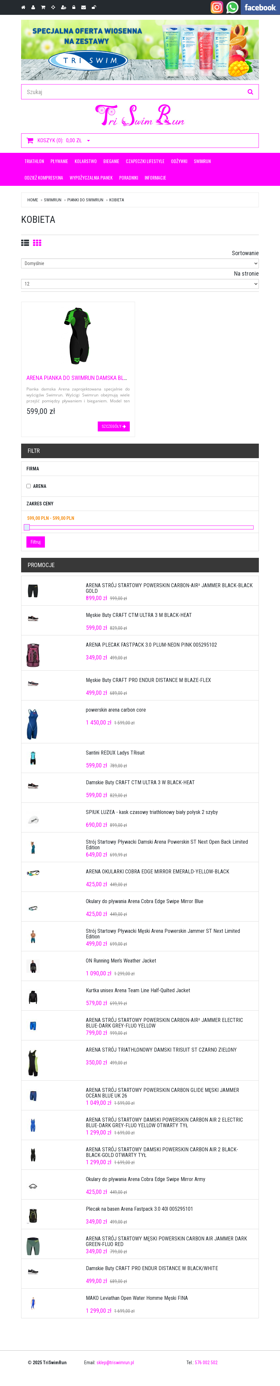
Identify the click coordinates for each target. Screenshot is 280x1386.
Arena (39, 486)
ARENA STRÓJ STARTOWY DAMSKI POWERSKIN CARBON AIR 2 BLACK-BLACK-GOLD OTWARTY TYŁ (162, 1152)
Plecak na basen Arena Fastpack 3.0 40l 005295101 (139, 1209)
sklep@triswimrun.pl (115, 1362)
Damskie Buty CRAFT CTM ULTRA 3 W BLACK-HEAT (140, 782)
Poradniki (128, 177)
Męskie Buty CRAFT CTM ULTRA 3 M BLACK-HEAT (139, 615)
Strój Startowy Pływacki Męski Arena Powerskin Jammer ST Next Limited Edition (163, 934)
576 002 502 (206, 1362)
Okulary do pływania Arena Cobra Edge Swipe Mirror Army (145, 1179)
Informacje (155, 177)
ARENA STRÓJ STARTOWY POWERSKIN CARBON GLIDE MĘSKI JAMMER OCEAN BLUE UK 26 (162, 1093)
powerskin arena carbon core (116, 710)
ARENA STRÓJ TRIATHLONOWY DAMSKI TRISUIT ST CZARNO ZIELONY (161, 1050)
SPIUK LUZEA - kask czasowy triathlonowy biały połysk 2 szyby (152, 812)
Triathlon (34, 160)
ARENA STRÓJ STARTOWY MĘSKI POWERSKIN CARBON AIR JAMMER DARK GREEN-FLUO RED (166, 1241)
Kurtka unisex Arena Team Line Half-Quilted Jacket (138, 990)
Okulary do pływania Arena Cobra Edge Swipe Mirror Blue (144, 901)
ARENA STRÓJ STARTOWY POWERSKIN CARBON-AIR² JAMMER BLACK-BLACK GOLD (169, 588)
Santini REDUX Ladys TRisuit (115, 753)
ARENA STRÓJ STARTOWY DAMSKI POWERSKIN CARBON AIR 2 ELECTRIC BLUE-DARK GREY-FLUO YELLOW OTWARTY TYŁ (164, 1123)
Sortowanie (245, 253)
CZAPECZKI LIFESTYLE (145, 160)
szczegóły (114, 426)
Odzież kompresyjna (43, 177)
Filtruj (36, 542)
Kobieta (116, 199)
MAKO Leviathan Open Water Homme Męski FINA (137, 1298)
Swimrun (202, 160)
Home (32, 199)
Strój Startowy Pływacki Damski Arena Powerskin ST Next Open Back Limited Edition (167, 845)
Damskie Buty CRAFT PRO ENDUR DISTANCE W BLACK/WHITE (152, 1268)
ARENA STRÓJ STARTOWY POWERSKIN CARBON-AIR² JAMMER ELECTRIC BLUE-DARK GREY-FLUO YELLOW (164, 1023)
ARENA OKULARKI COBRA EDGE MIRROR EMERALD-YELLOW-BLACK (157, 871)
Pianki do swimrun (85, 199)
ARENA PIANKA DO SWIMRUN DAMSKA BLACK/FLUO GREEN (95, 377)
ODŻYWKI (179, 160)
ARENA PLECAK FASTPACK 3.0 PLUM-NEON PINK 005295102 (151, 645)
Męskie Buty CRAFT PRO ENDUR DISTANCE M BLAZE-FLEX (148, 680)
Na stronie (246, 273)
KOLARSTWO (86, 160)
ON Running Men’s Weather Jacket (121, 961)
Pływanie (59, 160)
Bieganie (111, 160)
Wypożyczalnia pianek (91, 177)
